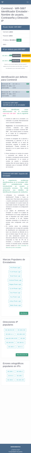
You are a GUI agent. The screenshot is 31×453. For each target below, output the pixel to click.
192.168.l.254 (20, 380)
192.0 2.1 (20, 346)
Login (18, 40)
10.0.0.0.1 (11, 375)
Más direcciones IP (22, 354)
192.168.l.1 (10, 371)
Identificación (16, 55)
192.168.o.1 (20, 371)
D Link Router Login (15, 271)
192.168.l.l (19, 375)
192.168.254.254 (9, 330)
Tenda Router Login (15, 276)
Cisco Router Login (15, 292)
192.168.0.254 (21, 330)
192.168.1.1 (5, 55)
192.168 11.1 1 (10, 334)
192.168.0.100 (21, 334)
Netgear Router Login (15, 284)
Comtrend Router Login (15, 280)
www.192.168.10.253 (11, 338)
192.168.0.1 (5, 60)
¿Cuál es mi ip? (15, 449)
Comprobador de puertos (15, 451)
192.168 (22, 338)
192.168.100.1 (10, 342)
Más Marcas (23, 313)
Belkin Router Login (15, 305)
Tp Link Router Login (15, 288)
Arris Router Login (15, 267)
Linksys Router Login (15, 301)
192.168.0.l (10, 380)
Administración (26, 55)
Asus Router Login (15, 297)
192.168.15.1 (20, 342)
